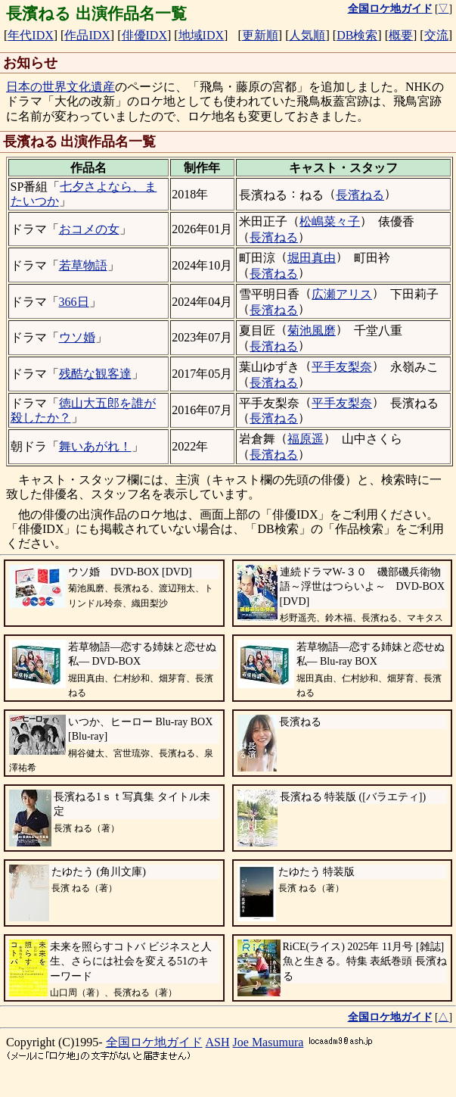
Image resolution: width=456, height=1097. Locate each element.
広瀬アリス (342, 294)
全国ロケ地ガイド (154, 1042)
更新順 (260, 35)
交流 (436, 35)
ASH (218, 1042)
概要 (401, 35)
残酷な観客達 (95, 373)
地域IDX (201, 35)
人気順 (307, 35)
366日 (74, 301)
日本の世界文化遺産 (60, 86)
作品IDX (87, 35)
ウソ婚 (77, 337)
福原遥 (305, 438)
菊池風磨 (311, 330)
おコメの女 (89, 229)
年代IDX (30, 35)
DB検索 (357, 35)
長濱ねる (360, 195)
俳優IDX (144, 35)
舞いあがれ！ (95, 446)
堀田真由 (311, 257)
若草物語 (83, 265)
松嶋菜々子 (329, 221)
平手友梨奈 (342, 366)
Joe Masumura (268, 1042)
